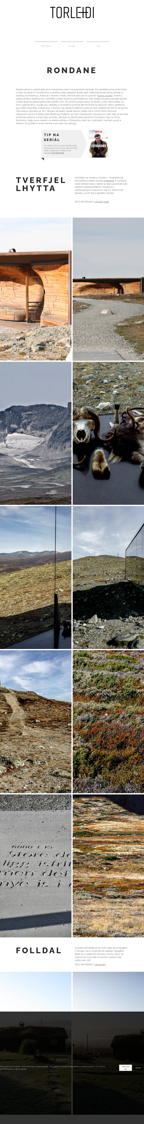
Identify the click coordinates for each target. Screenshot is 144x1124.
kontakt (72, 46)
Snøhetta (109, 180)
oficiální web (102, 201)
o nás (98, 46)
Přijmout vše (125, 1067)
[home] (72, 12)
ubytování (100, 964)
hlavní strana (46, 46)
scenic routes (105, 95)
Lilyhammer (57, 152)
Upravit (138, 1068)
